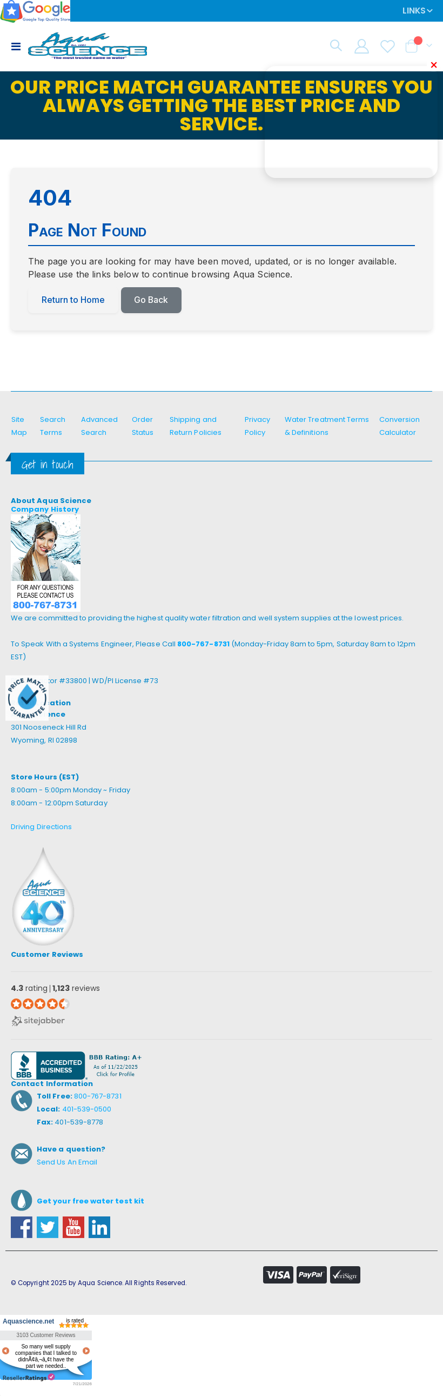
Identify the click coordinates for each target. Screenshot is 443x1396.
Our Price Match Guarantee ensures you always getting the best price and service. (221, 105)
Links (414, 10)
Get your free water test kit (90, 1201)
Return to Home (73, 300)
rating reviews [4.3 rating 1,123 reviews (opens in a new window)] (55, 989)
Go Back (152, 300)
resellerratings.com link (29, 1377)
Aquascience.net (27, 1321)
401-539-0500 (87, 1109)
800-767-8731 (203, 644)
